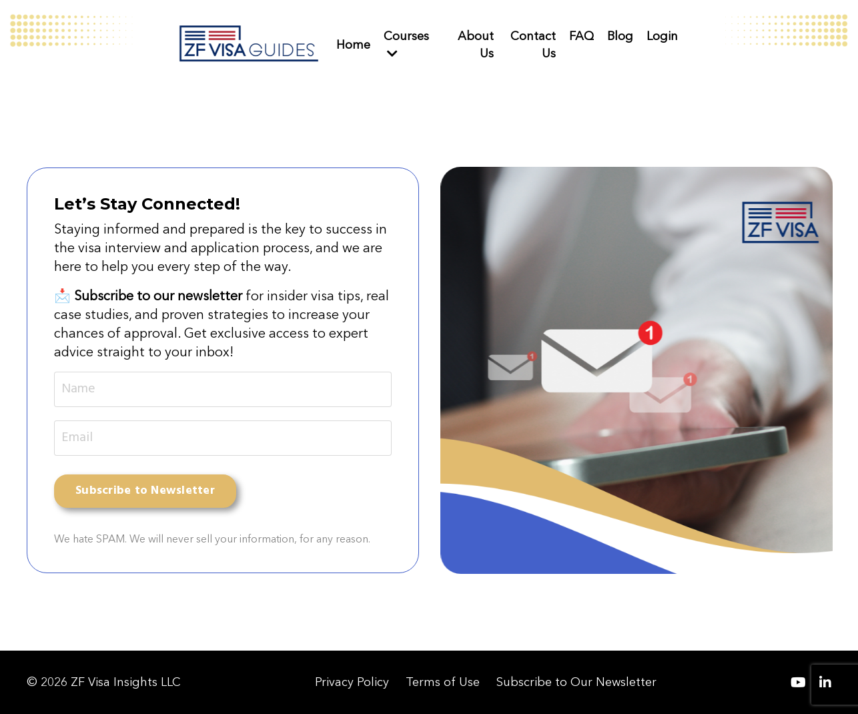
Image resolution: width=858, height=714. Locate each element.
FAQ (581, 36)
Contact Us (533, 44)
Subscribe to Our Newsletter (576, 682)
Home (353, 44)
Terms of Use (443, 682)
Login (662, 36)
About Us (476, 44)
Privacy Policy (352, 682)
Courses (406, 44)
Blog (620, 36)
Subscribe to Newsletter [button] (145, 490)
